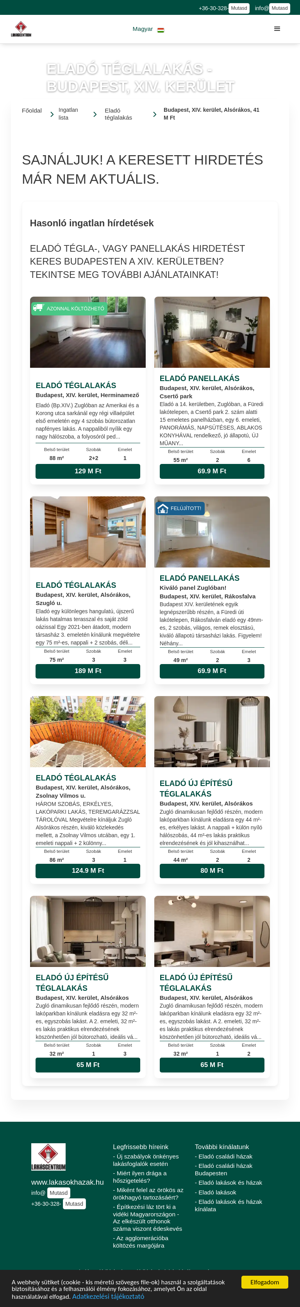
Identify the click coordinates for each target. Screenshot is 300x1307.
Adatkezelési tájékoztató (108, 1297)
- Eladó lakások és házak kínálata (228, 1205)
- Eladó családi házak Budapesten (224, 1169)
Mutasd (239, 8)
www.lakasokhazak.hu (67, 1182)
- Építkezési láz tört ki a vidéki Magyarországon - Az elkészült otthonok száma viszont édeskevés (147, 1217)
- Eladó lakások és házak (228, 1182)
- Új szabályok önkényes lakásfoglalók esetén (146, 1160)
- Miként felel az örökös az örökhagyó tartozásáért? (148, 1194)
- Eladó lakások (215, 1192)
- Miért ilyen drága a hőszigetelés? (139, 1177)
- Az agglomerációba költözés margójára (140, 1242)
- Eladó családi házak (224, 1156)
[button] (148, 29)
